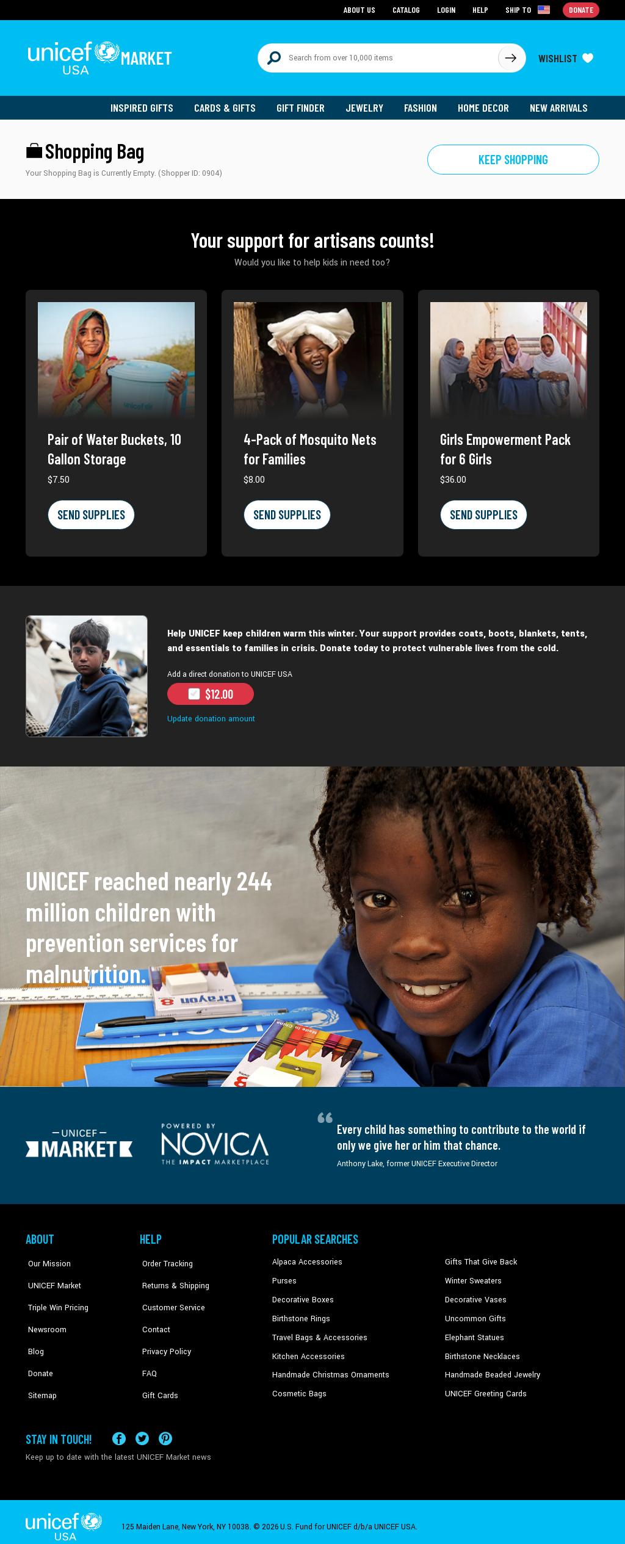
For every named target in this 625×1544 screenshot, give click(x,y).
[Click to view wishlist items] (565, 56)
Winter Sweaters (472, 1276)
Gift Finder (304, 103)
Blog (34, 1332)
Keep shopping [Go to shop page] (513, 155)
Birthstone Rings (300, 1313)
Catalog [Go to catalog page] (407, 9)
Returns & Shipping (172, 1276)
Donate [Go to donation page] (581, 9)
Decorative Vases (474, 1295)
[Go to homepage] (102, 56)
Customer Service (169, 1295)
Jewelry (367, 103)
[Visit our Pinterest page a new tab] (165, 1428)
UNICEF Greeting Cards (483, 1387)
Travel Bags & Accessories (317, 1332)
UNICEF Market (50, 1276)
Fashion (423, 103)
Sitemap (40, 1369)
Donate (38, 1350)
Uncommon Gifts (474, 1313)
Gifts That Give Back (479, 1257)
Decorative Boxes (301, 1295)
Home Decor (485, 103)
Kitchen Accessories (306, 1350)
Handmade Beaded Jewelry (490, 1369)
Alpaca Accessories (305, 1257)
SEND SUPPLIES (90, 510)
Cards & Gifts (229, 103)
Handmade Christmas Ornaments (329, 1369)
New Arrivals (559, 103)
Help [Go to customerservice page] (482, 9)
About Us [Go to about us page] (361, 9)
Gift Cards (157, 1369)
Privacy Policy (163, 1332)
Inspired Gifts (147, 103)
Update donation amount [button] (210, 714)
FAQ (147, 1350)
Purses (284, 1276)
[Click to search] (510, 56)
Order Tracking (164, 1257)
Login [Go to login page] (447, 9)
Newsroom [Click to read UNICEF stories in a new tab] (44, 1313)
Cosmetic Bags (298, 1387)
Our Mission (46, 1257)
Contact (153, 1313)
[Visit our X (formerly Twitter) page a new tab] (142, 1428)
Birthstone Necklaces (480, 1350)
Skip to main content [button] (312, 0)
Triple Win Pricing (55, 1295)
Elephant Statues (473, 1332)
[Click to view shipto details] (529, 9)
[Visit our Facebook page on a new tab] (119, 1428)
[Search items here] (378, 56)
